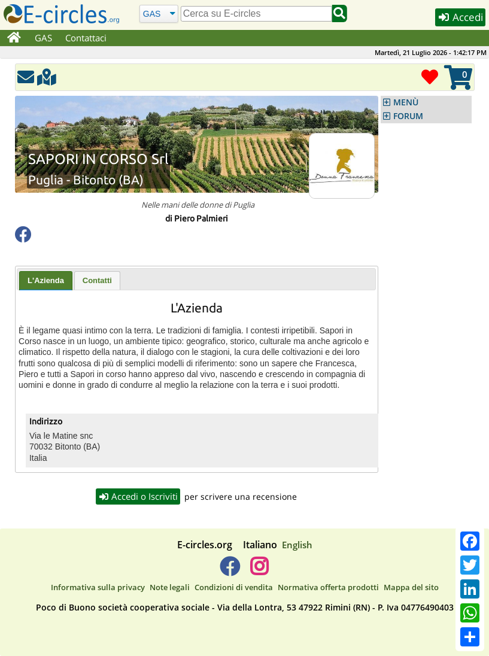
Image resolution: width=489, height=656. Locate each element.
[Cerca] (158, 13)
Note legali (170, 587)
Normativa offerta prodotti (328, 587)
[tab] (45, 280)
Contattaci (86, 38)
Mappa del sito (411, 587)
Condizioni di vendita (234, 587)
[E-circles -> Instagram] (259, 571)
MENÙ (405, 102)
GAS (43, 38)
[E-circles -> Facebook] (229, 571)
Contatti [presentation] (97, 280)
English (297, 545)
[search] (256, 14)
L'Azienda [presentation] (46, 280)
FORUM (408, 116)
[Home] (14, 38)
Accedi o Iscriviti (138, 496)
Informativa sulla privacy (98, 587)
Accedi (460, 17)
